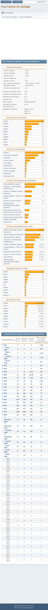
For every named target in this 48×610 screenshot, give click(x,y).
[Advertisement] (19, 39)
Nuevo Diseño (8, 257)
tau (4, 285)
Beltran (5, 131)
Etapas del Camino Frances (12, 215)
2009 (5, 415)
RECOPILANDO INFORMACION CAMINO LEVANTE (11, 205)
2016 (5, 393)
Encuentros (7, 158)
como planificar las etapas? (12, 184)
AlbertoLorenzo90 (29, 102)
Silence (5, 123)
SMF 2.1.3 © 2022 (19, 607)
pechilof (5, 126)
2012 (5, 405)
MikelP (5, 139)
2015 (5, 396)
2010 (5, 412)
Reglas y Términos (23, 605)
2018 (5, 387)
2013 (5, 402)
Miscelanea (7, 173)
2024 (5, 368)
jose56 (5, 290)
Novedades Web (9, 176)
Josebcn (6, 137)
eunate (5, 121)
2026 (5, 345)
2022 (5, 375)
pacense (6, 295)
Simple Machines (29, 607)
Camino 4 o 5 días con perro (12, 200)
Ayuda (15, 605)
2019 (5, 384)
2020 (5, 381)
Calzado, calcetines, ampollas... (13, 244)
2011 (5, 408)
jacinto (5, 142)
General (6, 152)
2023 (5, 372)
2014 (5, 399)
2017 (5, 390)
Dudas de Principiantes (11, 155)
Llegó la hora (7, 222)
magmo (5, 129)
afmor (5, 306)
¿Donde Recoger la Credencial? (14, 234)
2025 (5, 365)
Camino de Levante (10, 168)
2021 (5, 378)
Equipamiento (8, 165)
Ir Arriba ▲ (31, 605)
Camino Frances (9, 160)
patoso (5, 134)
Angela (5, 144)
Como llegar (7, 163)
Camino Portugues (9, 171)
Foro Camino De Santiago (15, 6)
